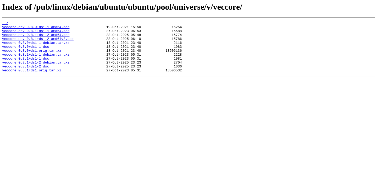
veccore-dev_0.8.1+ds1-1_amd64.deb (35, 33)
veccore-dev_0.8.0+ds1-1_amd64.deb (35, 28)
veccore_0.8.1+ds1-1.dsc (25, 66)
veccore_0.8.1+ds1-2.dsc (25, 75)
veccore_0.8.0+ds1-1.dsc (25, 52)
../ (5, 23)
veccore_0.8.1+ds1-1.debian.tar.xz (35, 61)
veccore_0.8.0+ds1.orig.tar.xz (31, 56)
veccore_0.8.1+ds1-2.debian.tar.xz (35, 71)
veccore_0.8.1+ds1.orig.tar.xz (31, 80)
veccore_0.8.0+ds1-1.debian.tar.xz (35, 47)
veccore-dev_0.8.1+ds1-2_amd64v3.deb (38, 42)
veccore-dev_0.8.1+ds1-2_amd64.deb (35, 37)
